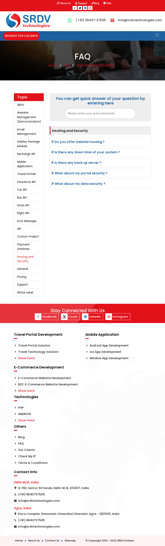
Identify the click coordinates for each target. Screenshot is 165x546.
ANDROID (24, 414)
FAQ (107, 3)
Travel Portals (26, 174)
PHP (21, 408)
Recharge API (26, 154)
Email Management (26, 131)
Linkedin (91, 317)
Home (53, 65)
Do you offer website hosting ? (77, 142)
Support (81, 3)
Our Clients (26, 450)
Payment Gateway (23, 246)
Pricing (21, 277)
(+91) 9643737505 (31, 494)
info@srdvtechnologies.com (39, 501)
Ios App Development (105, 352)
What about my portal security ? (79, 173)
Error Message (26, 221)
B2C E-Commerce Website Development (48, 384)
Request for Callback (21, 36)
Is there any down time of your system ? (85, 152)
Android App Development (109, 345)
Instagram (117, 317)
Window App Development (109, 358)
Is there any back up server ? (75, 162)
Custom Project (28, 236)
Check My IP (27, 456)
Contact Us (52, 540)
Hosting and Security (25, 259)
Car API (22, 190)
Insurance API (26, 182)
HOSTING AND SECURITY (95, 65)
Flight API (23, 213)
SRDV (20, 105)
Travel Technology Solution (38, 352)
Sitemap (70, 540)
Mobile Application (25, 164)
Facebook (45, 317)
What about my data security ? (77, 183)
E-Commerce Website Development (44, 378)
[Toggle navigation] (157, 35)
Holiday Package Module (28, 144)
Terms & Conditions (33, 463)
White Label (25, 292)
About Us (63, 3)
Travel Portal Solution (34, 345)
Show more (26, 358)
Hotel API (23, 205)
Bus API (22, 198)
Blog (95, 3)
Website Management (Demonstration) (29, 117)
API (19, 229)
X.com (69, 317)
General (22, 269)
